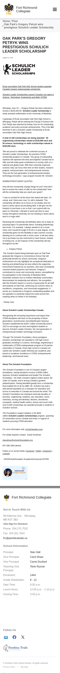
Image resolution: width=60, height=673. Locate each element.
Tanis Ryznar (37, 566)
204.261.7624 (17, 533)
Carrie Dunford (38, 561)
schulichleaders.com (34, 429)
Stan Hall (35, 552)
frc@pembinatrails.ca (15, 538)
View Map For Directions (15, 524)
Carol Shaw (36, 557)
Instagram (47, 451)
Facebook (30, 451)
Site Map (24, 667)
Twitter (38, 451)
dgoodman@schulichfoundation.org (18, 440)
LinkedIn (6, 454)
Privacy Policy (9, 667)
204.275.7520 (20, 528)
